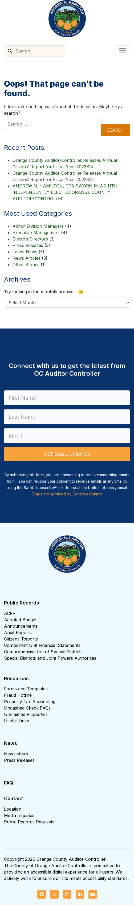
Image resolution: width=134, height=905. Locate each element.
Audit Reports (18, 632)
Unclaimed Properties (26, 714)
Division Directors (30, 239)
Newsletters (16, 753)
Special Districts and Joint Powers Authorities (50, 658)
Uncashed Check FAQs (27, 708)
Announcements (21, 626)
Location (12, 809)
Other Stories (26, 264)
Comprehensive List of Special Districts (43, 651)
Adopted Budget (20, 619)
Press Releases (28, 245)
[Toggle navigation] (122, 50)
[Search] (40, 51)
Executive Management (36, 232)
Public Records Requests (29, 821)
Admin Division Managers (38, 226)
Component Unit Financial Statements (42, 645)
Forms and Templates (26, 688)
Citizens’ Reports (21, 639)
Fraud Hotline (18, 695)
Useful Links (16, 720)
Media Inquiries (19, 815)
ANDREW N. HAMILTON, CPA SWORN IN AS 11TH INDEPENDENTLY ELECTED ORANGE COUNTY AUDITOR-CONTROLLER (65, 192)
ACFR (9, 613)
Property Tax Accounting (29, 701)
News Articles (26, 258)
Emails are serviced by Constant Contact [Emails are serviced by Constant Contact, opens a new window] (67, 494)
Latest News (25, 251)
